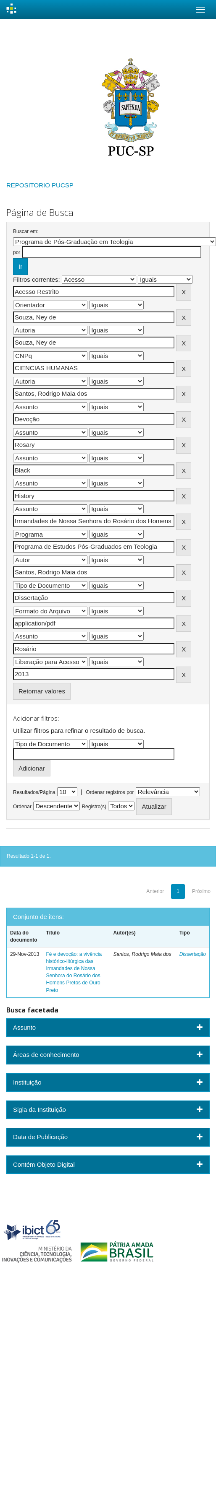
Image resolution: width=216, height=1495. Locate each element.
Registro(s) (94, 807)
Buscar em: (26, 231)
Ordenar (22, 807)
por (16, 252)
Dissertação (192, 954)
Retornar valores (41, 691)
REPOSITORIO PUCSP (40, 185)
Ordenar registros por (110, 792)
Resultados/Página (34, 792)
